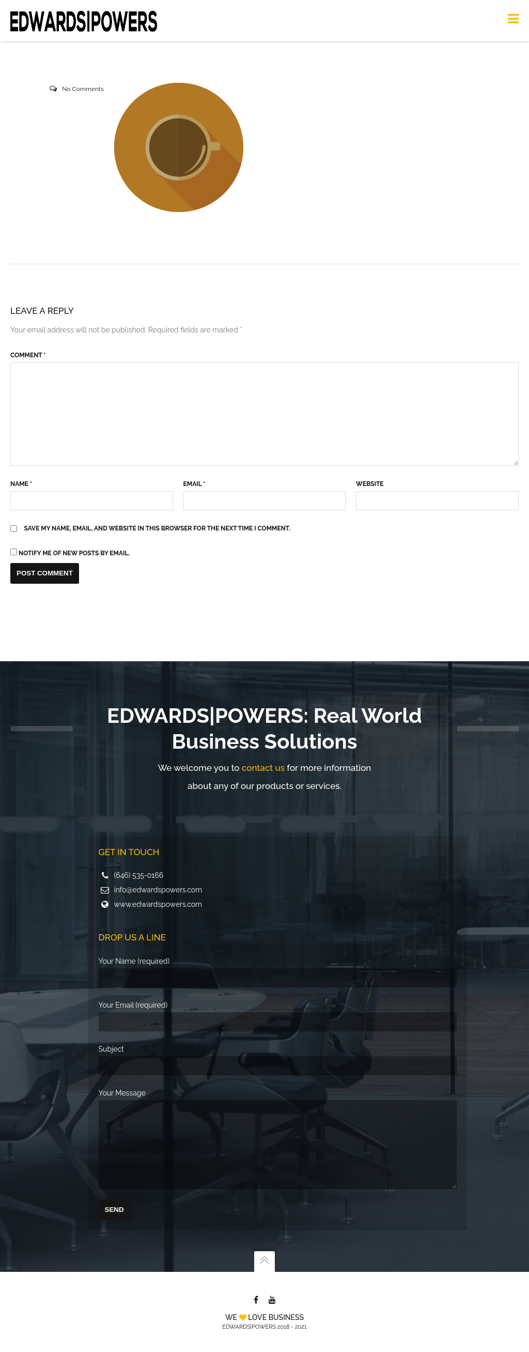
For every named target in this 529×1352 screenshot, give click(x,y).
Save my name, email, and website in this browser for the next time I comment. (157, 528)
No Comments (83, 89)
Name (21, 484)
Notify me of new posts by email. (74, 553)
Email (194, 484)
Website (369, 484)
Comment (27, 355)
